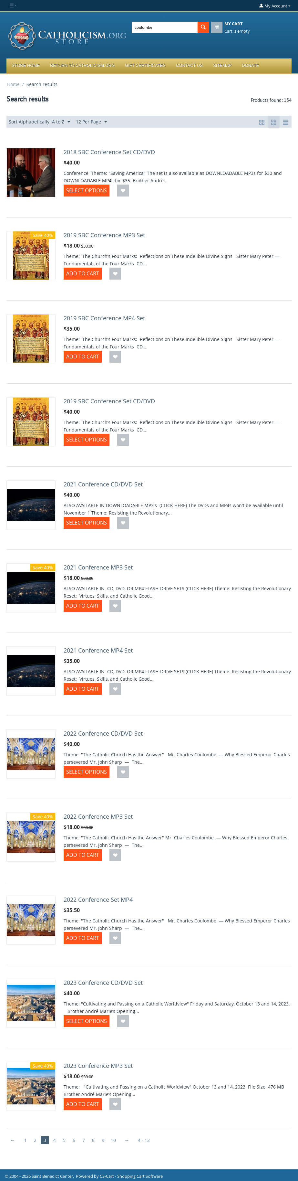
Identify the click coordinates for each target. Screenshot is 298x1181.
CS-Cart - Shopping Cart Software (131, 1176)
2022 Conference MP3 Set (98, 816)
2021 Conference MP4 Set (98, 650)
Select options (86, 190)
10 (113, 1140)
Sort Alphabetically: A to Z (39, 122)
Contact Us (189, 65)
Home (13, 84)
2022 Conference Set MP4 (98, 899)
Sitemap (222, 65)
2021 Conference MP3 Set (98, 567)
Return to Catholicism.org (82, 65)
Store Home (26, 65)
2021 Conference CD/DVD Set (103, 484)
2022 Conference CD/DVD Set (103, 733)
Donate (250, 65)
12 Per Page (91, 122)
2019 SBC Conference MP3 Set (104, 235)
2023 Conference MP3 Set (98, 1065)
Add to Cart (82, 273)
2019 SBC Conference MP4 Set (104, 318)
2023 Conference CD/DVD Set (103, 982)
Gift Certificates (145, 65)
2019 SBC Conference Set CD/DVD (109, 401)
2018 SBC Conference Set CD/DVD (109, 152)
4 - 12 (144, 1140)
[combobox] (165, 27)
